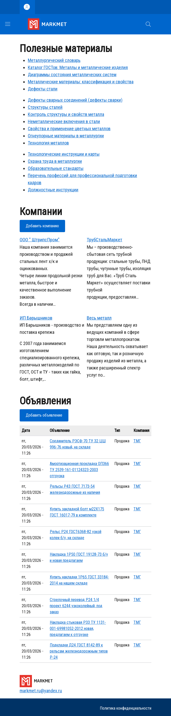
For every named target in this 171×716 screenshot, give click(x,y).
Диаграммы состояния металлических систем (72, 74)
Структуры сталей (45, 107)
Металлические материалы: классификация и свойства (80, 81)
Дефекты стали (42, 88)
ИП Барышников (36, 318)
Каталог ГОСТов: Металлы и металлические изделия (78, 67)
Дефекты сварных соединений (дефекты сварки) (75, 100)
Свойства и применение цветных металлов (69, 128)
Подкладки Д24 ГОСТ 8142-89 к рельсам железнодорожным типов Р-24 (79, 651)
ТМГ (137, 441)
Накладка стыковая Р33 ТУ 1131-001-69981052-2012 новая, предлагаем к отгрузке (78, 628)
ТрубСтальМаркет (104, 240)
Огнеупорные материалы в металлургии (66, 135)
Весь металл (99, 318)
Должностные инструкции (53, 189)
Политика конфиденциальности (125, 708)
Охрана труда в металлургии (55, 161)
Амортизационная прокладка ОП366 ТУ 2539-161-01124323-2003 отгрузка (79, 469)
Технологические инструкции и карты (64, 154)
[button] (148, 24)
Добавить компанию (42, 225)
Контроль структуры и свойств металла (66, 114)
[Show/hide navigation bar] (7, 24)
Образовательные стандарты (55, 168)
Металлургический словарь (54, 60)
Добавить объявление (44, 415)
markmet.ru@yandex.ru (41, 690)
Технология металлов (48, 142)
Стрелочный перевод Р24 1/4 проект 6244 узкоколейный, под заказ (76, 605)
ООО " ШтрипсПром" (39, 240)
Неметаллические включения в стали (64, 121)
